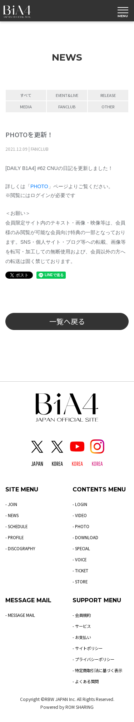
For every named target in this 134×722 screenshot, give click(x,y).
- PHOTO (81, 526)
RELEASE (108, 95)
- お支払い (82, 637)
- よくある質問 (87, 681)
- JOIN (11, 504)
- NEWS (12, 515)
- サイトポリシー (89, 648)
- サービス (82, 626)
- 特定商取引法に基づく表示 (99, 670)
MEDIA (26, 106)
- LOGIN (80, 504)
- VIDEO (80, 515)
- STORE (81, 581)
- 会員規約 (82, 615)
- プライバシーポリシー (95, 659)
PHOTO (39, 186)
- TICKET (81, 570)
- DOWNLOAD (86, 537)
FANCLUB (66, 106)
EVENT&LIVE (67, 95)
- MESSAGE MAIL (21, 615)
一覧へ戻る (67, 321)
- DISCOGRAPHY (21, 548)
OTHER (107, 106)
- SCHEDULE (17, 526)
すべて (25, 95)
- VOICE (80, 559)
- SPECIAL (82, 548)
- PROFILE (15, 537)
